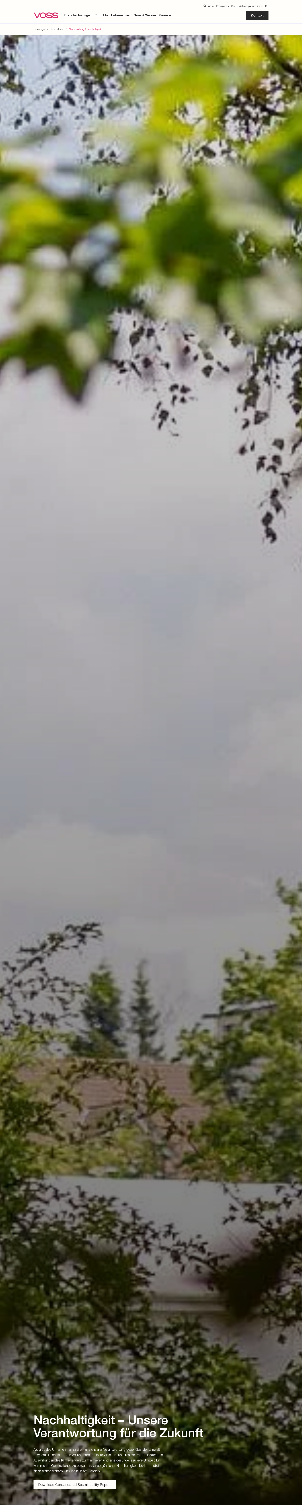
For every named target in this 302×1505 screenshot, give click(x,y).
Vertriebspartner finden (251, 6)
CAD (233, 6)
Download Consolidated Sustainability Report (74, 1484)
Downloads (222, 6)
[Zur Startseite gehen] (46, 15)
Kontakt (257, 15)
